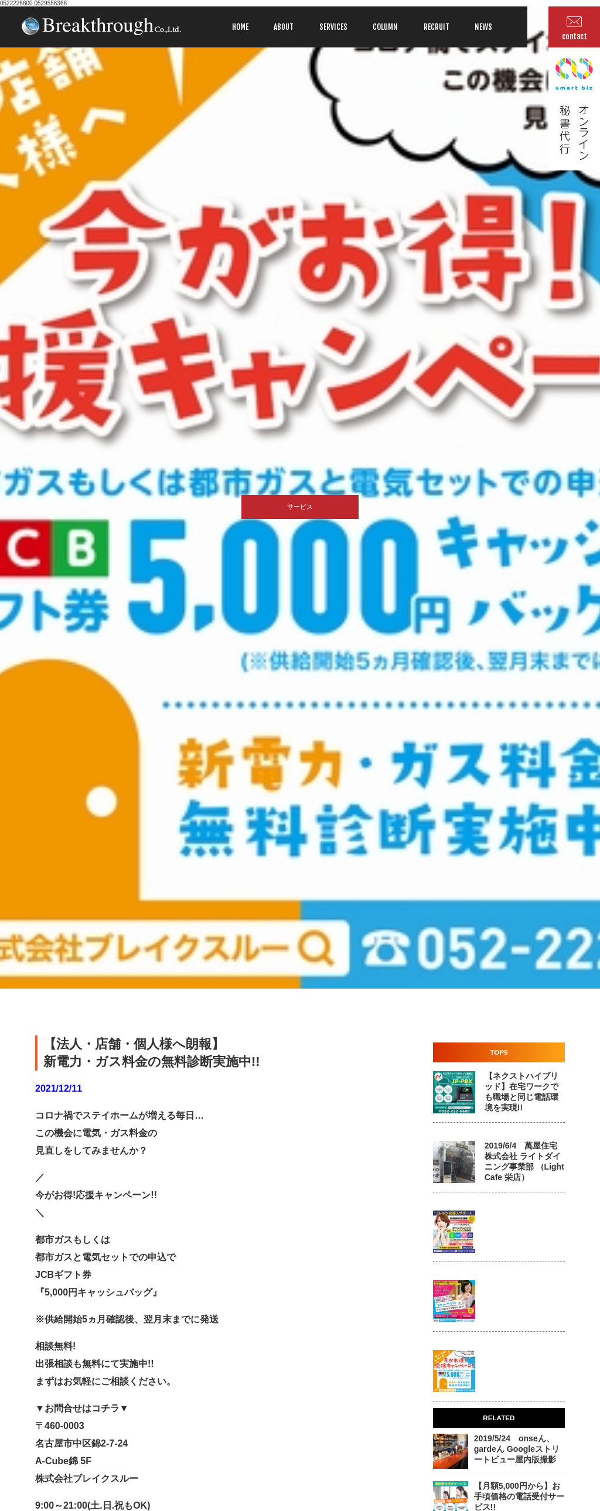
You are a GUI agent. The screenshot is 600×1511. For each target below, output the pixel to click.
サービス (300, 506)
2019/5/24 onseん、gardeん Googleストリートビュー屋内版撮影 (517, 1449)
